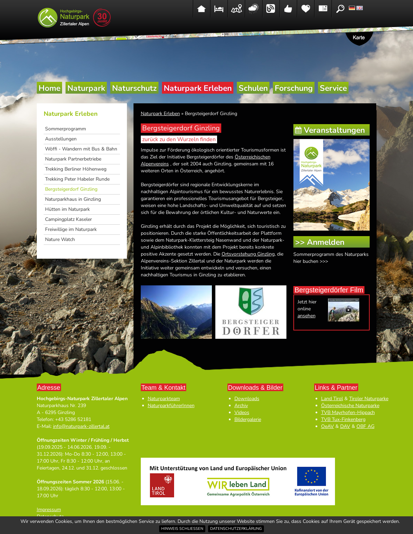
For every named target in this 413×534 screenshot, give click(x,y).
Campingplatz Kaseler (68, 219)
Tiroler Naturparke (368, 398)
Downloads (246, 398)
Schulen (253, 88)
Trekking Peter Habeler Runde (77, 179)
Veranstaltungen (334, 130)
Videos (241, 412)
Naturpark (86, 88)
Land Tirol (332, 398)
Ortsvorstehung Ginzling (248, 254)
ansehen (307, 315)
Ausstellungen (61, 139)
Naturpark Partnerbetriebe (73, 159)
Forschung (294, 88)
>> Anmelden (319, 242)
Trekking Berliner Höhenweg (75, 169)
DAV (345, 426)
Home (49, 88)
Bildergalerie (247, 419)
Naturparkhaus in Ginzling (73, 199)
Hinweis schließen (182, 528)
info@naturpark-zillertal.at (81, 426)
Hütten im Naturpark (67, 209)
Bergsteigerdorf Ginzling (71, 189)
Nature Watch (60, 239)
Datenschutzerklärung (236, 528)
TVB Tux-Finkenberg (343, 419)
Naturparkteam (164, 398)
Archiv (241, 405)
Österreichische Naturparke (350, 405)
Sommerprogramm (65, 129)
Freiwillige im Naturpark (71, 229)
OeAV (327, 426)
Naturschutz (134, 88)
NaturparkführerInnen (171, 405)
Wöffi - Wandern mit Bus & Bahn (81, 149)
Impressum (49, 509)
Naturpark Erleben (198, 88)
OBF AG (365, 426)
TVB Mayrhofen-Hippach (348, 412)
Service (333, 88)
